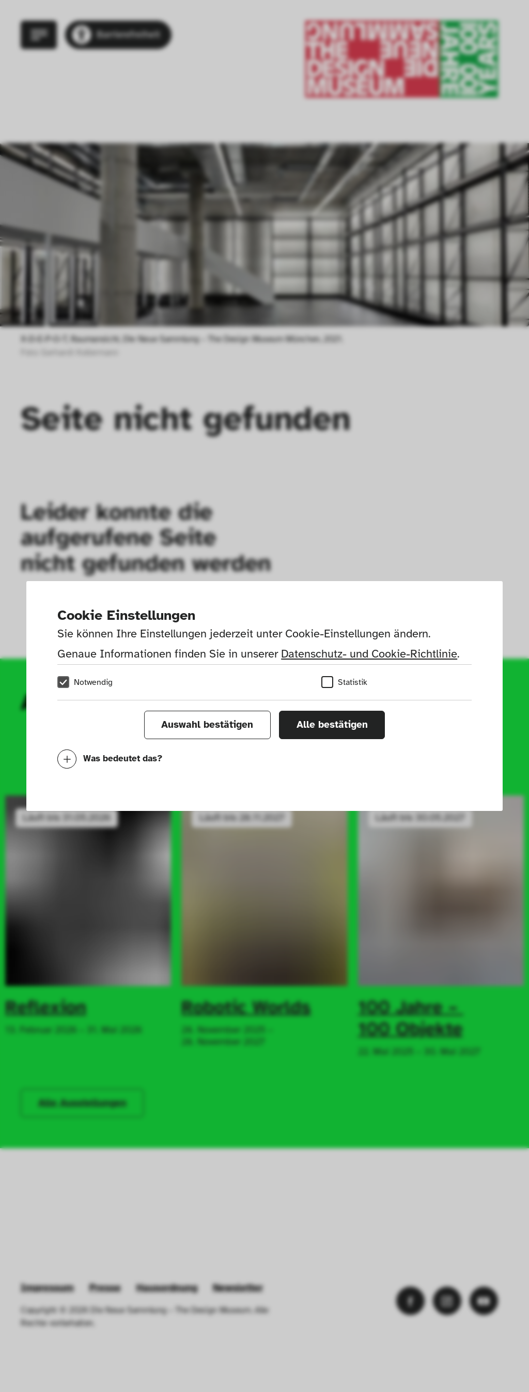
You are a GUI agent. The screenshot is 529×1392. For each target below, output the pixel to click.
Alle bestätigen (332, 724)
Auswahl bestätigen (207, 724)
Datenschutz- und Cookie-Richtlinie (369, 654)
